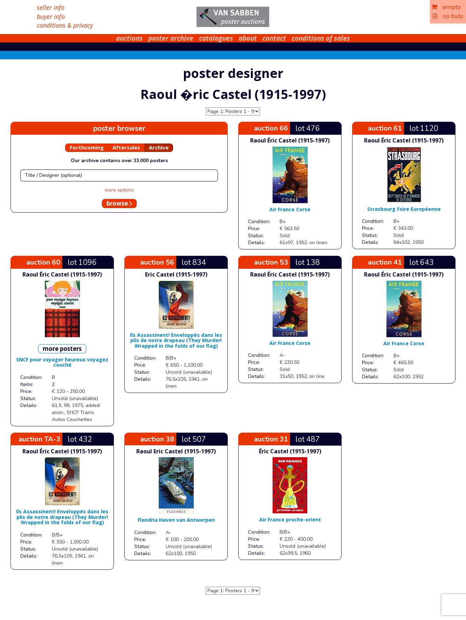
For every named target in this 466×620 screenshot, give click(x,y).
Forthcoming (87, 147)
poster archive (170, 38)
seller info (50, 7)
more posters (62, 349)
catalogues (216, 38)
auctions (129, 38)
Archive (159, 147)
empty (446, 7)
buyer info (51, 16)
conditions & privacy (65, 25)
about (248, 38)
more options (119, 190)
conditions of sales (321, 38)
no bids (448, 16)
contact (274, 38)
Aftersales (126, 147)
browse (119, 203)
